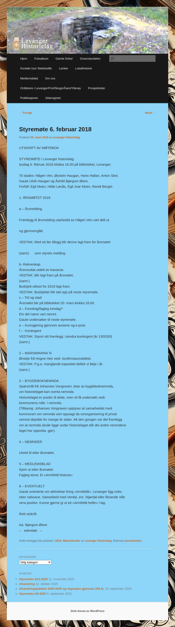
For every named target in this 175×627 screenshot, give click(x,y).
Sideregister (53, 98)
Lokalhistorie (83, 68)
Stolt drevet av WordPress (87, 611)
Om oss (50, 78)
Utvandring (27, 584)
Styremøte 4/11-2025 (33, 579)
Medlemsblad (29, 78)
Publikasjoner (29, 98)
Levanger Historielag (66, 137)
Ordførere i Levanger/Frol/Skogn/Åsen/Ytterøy (50, 88)
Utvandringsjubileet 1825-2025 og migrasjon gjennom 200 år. (61, 588)
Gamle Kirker (64, 58)
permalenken (133, 540)
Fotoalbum (41, 58)
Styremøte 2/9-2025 (32, 593)
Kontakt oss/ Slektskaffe (36, 68)
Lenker (63, 68)
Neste (150, 112)
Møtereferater (71, 540)
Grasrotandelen (90, 58)
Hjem (23, 58)
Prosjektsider (96, 88)
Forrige (25, 112)
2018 (58, 540)
